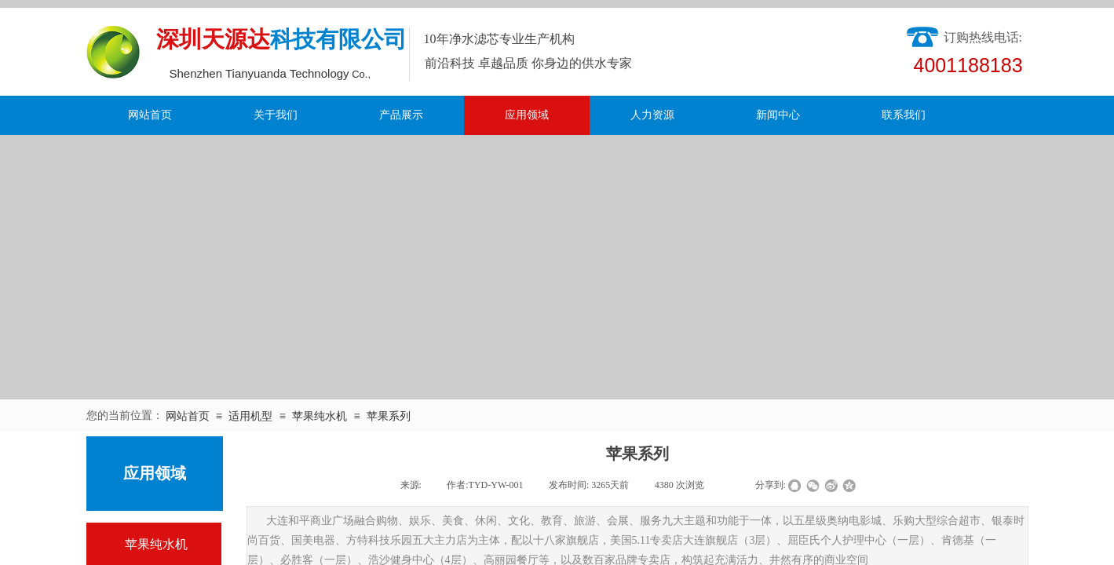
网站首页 (150, 115)
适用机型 (250, 416)
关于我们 (276, 115)
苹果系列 (389, 416)
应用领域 (527, 115)
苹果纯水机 (319, 416)
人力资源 (652, 115)
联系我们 (904, 115)
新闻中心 (778, 115)
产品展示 (401, 115)
